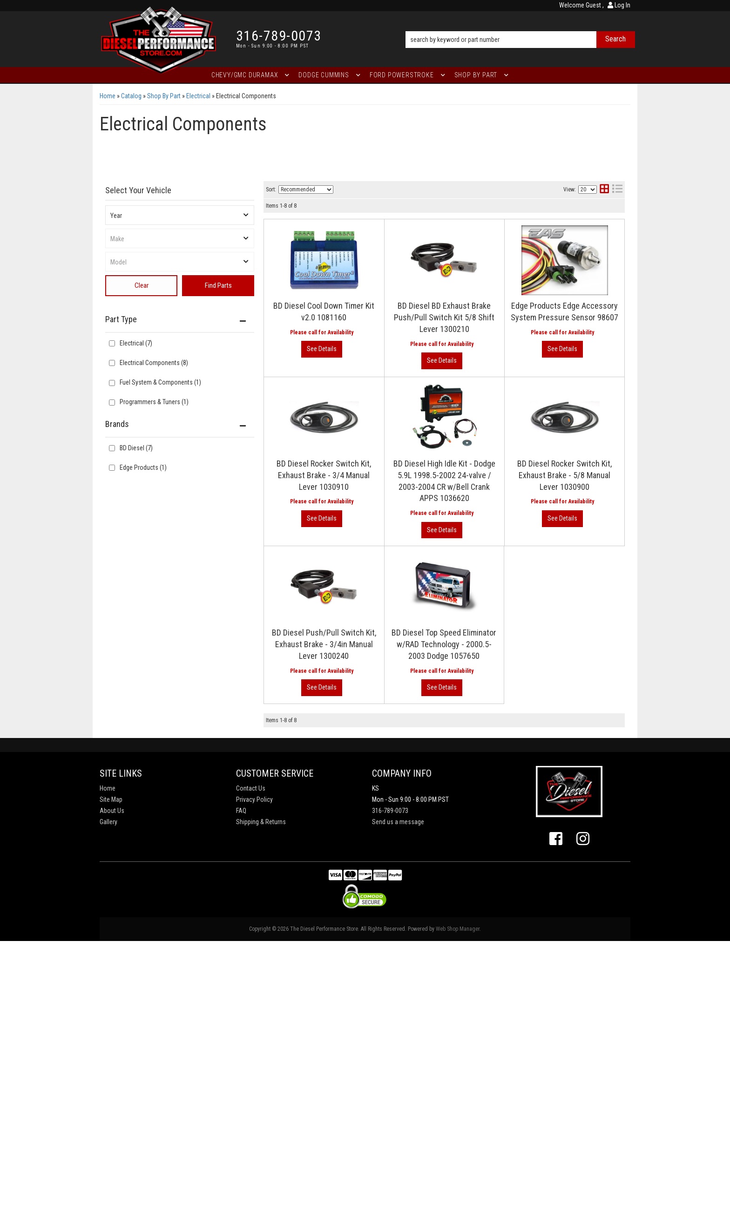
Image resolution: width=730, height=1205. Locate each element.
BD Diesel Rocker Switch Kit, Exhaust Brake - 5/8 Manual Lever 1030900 (564, 475)
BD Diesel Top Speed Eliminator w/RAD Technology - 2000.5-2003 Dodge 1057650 (444, 644)
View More (321, 349)
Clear (142, 285)
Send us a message (398, 822)
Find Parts (218, 285)
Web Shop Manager (458, 929)
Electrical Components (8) (154, 362)
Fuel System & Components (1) (160, 382)
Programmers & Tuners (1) (154, 402)
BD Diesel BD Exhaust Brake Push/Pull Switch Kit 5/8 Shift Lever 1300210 (444, 317)
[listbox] (179, 215)
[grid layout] (604, 189)
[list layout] (617, 189)
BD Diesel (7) (136, 448)
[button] (520, 26)
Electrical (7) (136, 343)
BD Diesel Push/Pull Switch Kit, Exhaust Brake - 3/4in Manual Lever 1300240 (324, 644)
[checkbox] (112, 448)
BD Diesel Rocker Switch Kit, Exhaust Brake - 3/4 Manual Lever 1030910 (324, 475)
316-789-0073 (390, 810)
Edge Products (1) (143, 467)
